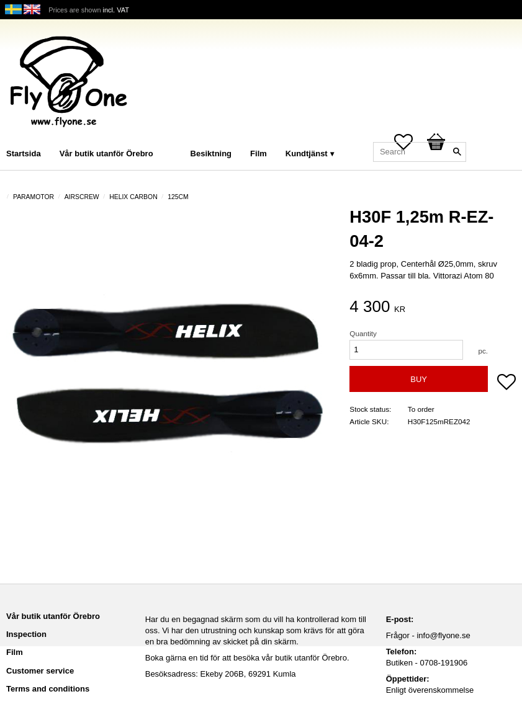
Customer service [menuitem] (40, 670)
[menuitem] (175, 137)
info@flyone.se (443, 635)
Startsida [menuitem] (23, 153)
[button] (506, 383)
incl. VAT (116, 10)
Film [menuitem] (258, 153)
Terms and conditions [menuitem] (47, 688)
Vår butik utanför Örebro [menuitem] (106, 153)
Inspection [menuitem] (26, 634)
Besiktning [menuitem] (211, 153)
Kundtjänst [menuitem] (307, 153)
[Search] (457, 152)
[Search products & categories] (419, 152)
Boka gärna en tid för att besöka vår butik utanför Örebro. (247, 657)
